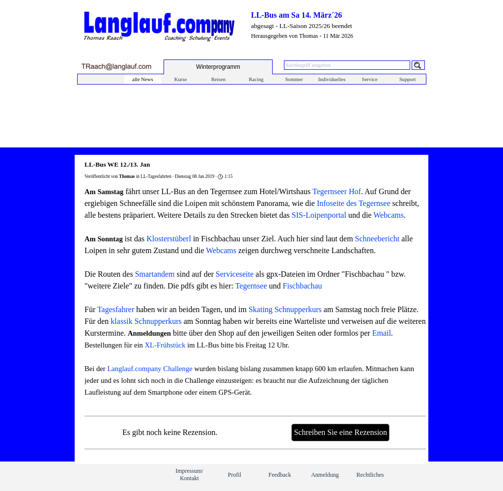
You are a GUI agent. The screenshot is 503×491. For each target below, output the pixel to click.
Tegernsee (251, 286)
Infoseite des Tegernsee (354, 203)
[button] (116, 66)
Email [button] (381, 333)
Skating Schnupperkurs (285, 309)
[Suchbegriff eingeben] (347, 65)
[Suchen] (418, 65)
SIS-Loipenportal (319, 215)
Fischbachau (302, 286)
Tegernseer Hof (336, 191)
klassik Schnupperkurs (146, 321)
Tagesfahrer (115, 309)
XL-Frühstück (165, 345)
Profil (234, 474)
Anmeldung (325, 474)
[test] (218, 66)
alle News (142, 79)
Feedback (280, 474)
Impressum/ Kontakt (189, 474)
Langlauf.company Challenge (149, 369)
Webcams (388, 215)
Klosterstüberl (168, 238)
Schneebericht (377, 238)
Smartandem (155, 274)
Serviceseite (234, 274)
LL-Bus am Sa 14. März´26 (296, 15)
